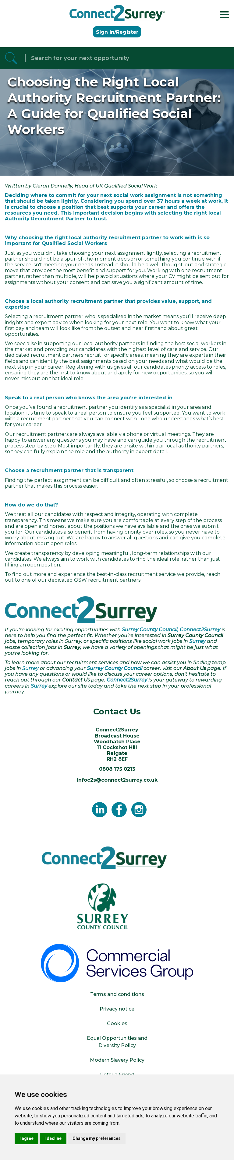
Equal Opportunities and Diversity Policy (117, 1041)
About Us (194, 668)
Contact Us (76, 680)
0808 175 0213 (117, 769)
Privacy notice (117, 1009)
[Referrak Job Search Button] (11, 58)
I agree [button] (27, 1138)
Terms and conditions (117, 994)
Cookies (117, 1023)
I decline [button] (53, 1138)
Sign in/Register (117, 32)
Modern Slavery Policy (117, 1060)
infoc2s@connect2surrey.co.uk (117, 780)
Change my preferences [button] (97, 1138)
